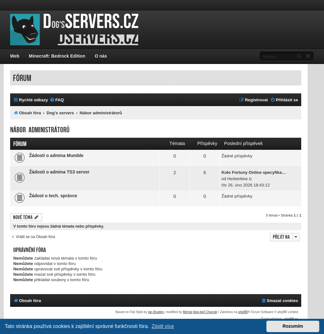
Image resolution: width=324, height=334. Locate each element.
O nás (101, 56)
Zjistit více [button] (163, 326)
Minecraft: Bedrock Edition (57, 56)
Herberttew (237, 178)
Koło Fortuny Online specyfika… (253, 172)
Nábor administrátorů (40, 130)
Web (14, 56)
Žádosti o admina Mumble (56, 155)
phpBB (243, 312)
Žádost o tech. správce (53, 195)
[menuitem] (57, 99)
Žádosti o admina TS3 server (59, 171)
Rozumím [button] (293, 326)
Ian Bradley (156, 312)
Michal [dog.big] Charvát (200, 312)
